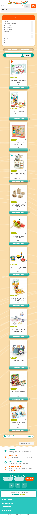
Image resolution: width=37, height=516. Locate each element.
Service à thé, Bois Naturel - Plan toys (18, 206)
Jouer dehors (7, 31)
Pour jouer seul (8, 33)
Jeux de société (8, 27)
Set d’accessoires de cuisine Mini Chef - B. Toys (18, 143)
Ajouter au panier (18, 88)
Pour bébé (6, 21)
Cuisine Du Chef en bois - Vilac (18, 174)
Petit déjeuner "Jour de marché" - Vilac (18, 112)
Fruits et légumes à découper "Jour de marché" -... (18, 299)
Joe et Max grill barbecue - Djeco (18, 392)
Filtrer (27, 55)
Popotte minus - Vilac (18, 361)
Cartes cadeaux (8, 40)
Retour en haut (26, 444)
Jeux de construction (9, 29)
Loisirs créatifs (7, 35)
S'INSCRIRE (29, 479)
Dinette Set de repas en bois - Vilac (18, 81)
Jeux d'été (6, 42)
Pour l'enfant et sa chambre (10, 23)
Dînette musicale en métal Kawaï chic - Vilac (18, 330)
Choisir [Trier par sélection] (13, 55)
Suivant (30, 437)
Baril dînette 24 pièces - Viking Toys (18, 268)
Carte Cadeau (7, 38)
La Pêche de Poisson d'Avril (11, 37)
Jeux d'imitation (8, 25)
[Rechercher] (12, 6)
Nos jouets (18, 17)
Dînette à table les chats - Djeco (18, 423)
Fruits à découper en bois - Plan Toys (18, 237)
